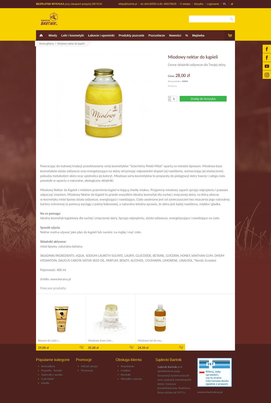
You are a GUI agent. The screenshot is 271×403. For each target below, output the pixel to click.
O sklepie (185, 4)
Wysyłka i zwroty (131, 379)
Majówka (198, 35)
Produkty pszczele (131, 35)
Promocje (87, 370)
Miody (53, 35)
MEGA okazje (89, 366)
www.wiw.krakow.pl (209, 392)
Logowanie (213, 4)
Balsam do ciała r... (49, 340)
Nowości (175, 35)
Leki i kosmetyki (72, 35)
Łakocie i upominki (101, 35)
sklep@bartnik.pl (127, 4)
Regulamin (127, 366)
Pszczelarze (156, 35)
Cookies (126, 370)
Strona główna (46, 43)
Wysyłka (198, 4)
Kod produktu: (175, 81)
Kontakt (126, 375)
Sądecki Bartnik (167, 367)
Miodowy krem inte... (101, 340)
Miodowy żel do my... (150, 340)
